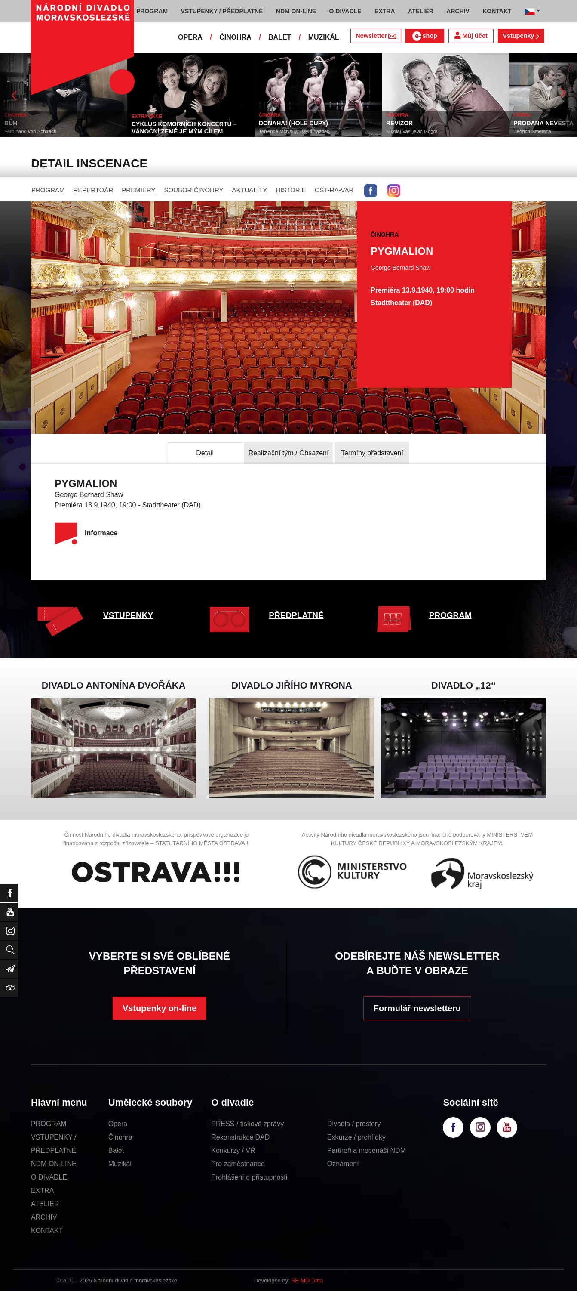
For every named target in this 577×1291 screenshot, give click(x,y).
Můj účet (470, 35)
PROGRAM (48, 190)
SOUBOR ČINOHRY (193, 190)
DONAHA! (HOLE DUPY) (293, 123)
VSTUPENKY (128, 615)
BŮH (10, 123)
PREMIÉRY (138, 190)
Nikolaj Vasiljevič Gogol (411, 131)
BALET (279, 37)
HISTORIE (291, 190)
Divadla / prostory (354, 1123)
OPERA (190, 37)
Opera (117, 1123)
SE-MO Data (307, 1280)
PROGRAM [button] (152, 11)
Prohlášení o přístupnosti (249, 1177)
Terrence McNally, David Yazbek (294, 131)
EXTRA (42, 1190)
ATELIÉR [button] (420, 11)
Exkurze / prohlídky (356, 1137)
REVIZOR (399, 123)
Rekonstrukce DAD (240, 1137)
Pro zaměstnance (238, 1163)
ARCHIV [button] (458, 11)
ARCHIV (44, 1217)
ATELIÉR (45, 1204)
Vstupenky (521, 35)
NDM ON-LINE (54, 1163)
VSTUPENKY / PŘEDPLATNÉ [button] (222, 11)
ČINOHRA (235, 37)
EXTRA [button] (384, 11)
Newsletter (376, 35)
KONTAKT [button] (496, 11)
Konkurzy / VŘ (233, 1150)
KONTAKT (47, 1230)
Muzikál (120, 1163)
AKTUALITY (249, 190)
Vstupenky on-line (159, 1008)
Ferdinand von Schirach (30, 131)
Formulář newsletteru (417, 1008)
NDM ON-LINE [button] (296, 11)
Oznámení (343, 1163)
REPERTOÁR (94, 190)
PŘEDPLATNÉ (296, 615)
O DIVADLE (49, 1177)
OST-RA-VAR (334, 190)
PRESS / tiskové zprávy (247, 1123)
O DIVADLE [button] (345, 11)
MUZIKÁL (323, 37)
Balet (116, 1150)
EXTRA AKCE (147, 116)
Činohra (120, 1137)
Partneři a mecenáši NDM (366, 1150)
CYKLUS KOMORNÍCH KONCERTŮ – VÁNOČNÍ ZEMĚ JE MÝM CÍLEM (184, 127)
